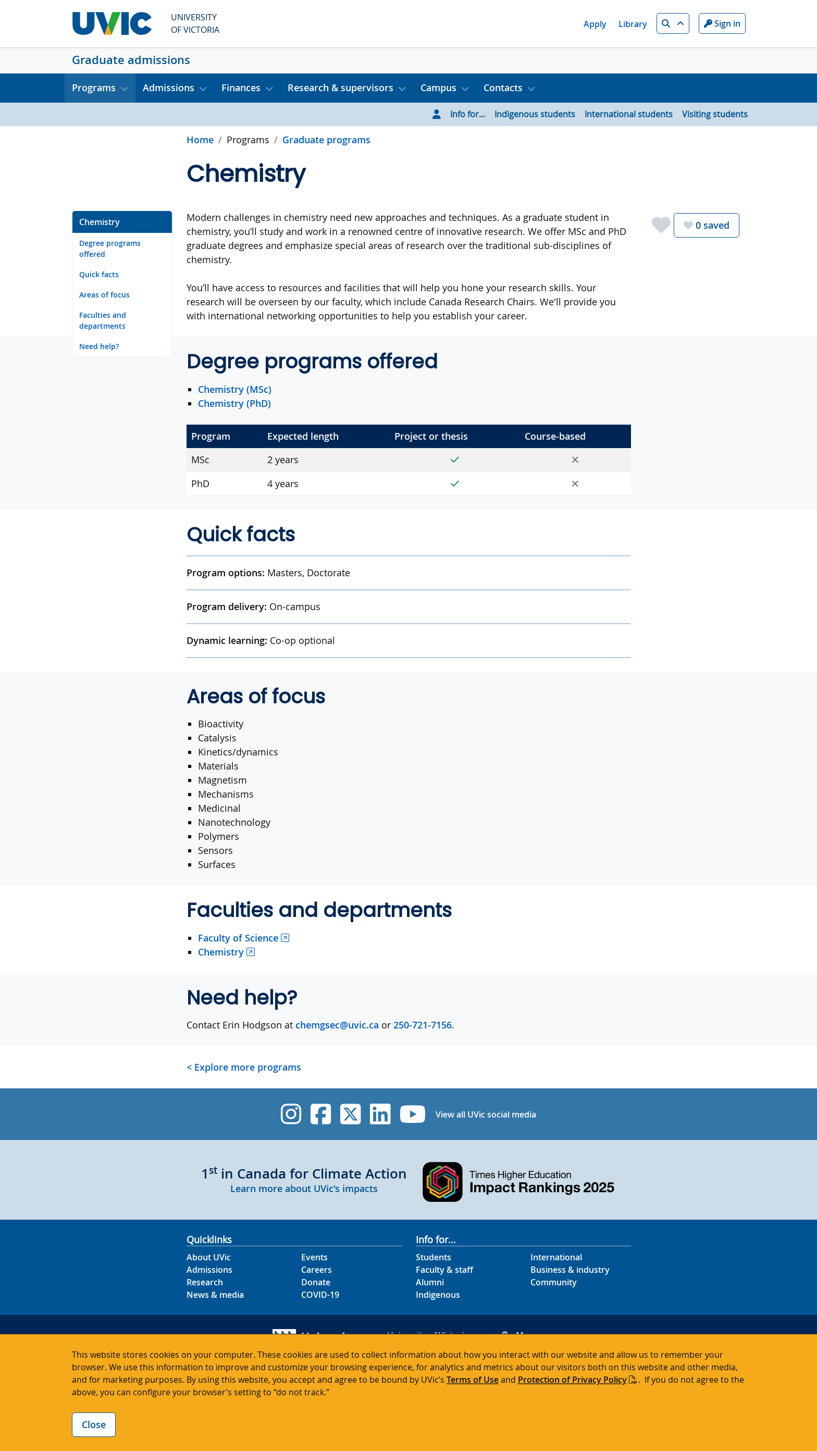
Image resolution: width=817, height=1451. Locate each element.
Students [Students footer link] (433, 1257)
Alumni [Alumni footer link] (430, 1282)
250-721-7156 (422, 1025)
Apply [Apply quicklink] (595, 24)
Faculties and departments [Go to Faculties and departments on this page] (102, 320)
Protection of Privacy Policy (572, 1379)
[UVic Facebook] (321, 1114)
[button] (673, 23)
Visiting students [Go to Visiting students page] (715, 114)
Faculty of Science (238, 938)
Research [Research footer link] (205, 1282)
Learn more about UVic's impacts (304, 1188)
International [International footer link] (556, 1257)
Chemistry (221, 952)
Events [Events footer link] (314, 1257)
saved (706, 225)
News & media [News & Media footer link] (215, 1294)
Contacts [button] (503, 87)
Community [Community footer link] (553, 1282)
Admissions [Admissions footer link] (209, 1269)
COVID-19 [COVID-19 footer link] (320, 1294)
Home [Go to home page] (200, 139)
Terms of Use (473, 1379)
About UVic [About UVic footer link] (209, 1257)
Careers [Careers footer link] (316, 1269)
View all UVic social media (486, 1114)
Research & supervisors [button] (340, 87)
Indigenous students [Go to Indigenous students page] (534, 114)
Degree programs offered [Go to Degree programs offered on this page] (110, 248)
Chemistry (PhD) (234, 403)
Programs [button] (94, 87)
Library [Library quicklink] (632, 24)
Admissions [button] (168, 87)
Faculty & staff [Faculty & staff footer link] (444, 1269)
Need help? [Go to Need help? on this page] (99, 346)
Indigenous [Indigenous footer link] (438, 1294)
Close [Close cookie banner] (94, 1424)
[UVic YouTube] (413, 1114)
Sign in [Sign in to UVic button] (722, 23)
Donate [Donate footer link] (315, 1282)
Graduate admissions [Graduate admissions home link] (131, 60)
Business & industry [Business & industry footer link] (570, 1269)
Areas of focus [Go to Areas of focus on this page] (104, 295)
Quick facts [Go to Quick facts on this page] (99, 274)
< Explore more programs (244, 1067)
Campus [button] (438, 87)
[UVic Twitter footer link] (350, 1114)
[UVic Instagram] (291, 1114)
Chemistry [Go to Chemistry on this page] (99, 222)
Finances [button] (241, 87)
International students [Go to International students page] (629, 114)
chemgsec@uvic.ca (337, 1025)
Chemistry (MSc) (234, 389)
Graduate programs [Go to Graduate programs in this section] (326, 139)
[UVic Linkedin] (380, 1114)
